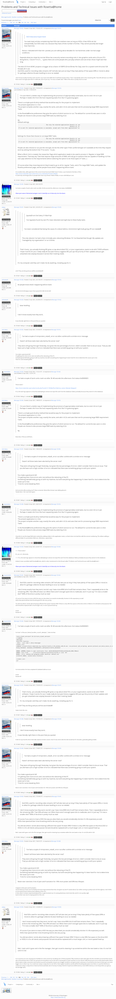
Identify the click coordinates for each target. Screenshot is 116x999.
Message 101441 (18, 575)
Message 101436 (18, 400)
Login (110, 2)
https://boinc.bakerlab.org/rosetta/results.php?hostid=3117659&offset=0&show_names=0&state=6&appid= (46, 388)
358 (32, 22)
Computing (32, 2)
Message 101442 (18, 621)
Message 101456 (18, 907)
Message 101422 (18, 28)
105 (25, 22)
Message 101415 (56, 28)
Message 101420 (56, 207)
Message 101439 (18, 547)
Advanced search (6, 13)
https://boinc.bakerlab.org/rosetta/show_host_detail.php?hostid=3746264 (36, 174)
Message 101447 (18, 685)
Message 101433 (18, 329)
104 (22, 22)
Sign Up (104, 2)
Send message (6, 40)
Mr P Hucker (5, 28)
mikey (3, 207)
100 (11, 22)
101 (14, 22)
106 (28, 22)
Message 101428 (18, 280)
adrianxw (6, 184)
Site (50, 2)
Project (23, 2)
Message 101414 (55, 329)
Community (42, 2)
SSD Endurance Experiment (36, 37)
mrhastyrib (5, 280)
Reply (35, 84)
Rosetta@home (8, 2)
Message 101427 (18, 207)
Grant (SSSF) (7, 575)
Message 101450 (18, 796)
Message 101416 (56, 88)
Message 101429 (18, 299)
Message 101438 (18, 504)
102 (17, 22)
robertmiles (7, 372)
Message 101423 (18, 88)
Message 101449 (18, 748)
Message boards (6, 17)
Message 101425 (18, 184)
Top (112, 984)
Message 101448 (18, 719)
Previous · (4, 22)
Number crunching (17, 17)
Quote (40, 84)
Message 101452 (18, 841)
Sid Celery (5, 330)
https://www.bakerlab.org (58, 997)
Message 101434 (18, 372)
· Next (34, 22)
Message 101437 (18, 449)
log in (19, 20)
